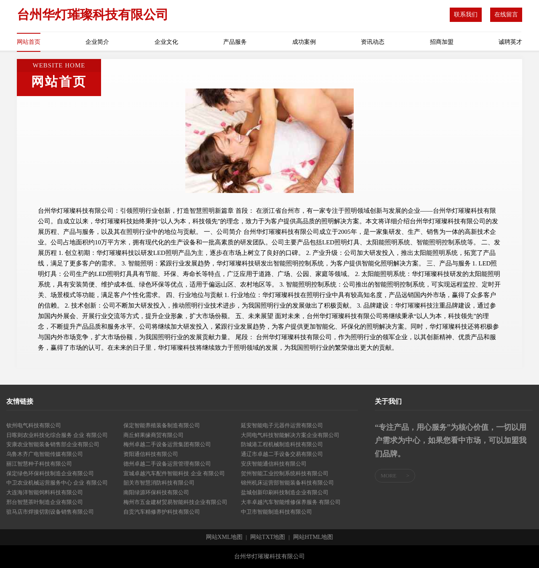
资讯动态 (372, 42)
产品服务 (235, 42)
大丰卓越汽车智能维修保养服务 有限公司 (291, 502)
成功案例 (304, 42)
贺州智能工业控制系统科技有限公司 (284, 473)
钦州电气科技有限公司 (33, 425)
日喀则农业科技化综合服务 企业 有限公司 (57, 435)
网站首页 (28, 42)
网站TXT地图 (267, 537)
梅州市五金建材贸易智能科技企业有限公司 (175, 502)
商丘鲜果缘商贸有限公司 (153, 435)
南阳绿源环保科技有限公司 (156, 492)
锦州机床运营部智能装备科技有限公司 (287, 483)
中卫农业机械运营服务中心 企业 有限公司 (57, 483)
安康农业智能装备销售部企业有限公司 (52, 444)
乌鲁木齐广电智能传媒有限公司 (44, 454)
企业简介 (97, 42)
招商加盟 (442, 42)
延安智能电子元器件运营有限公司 (282, 425)
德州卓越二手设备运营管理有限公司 (167, 464)
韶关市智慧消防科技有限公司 (159, 483)
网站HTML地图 (313, 537)
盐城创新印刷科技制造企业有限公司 (284, 492)
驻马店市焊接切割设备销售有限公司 (50, 512)
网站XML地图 (224, 537)
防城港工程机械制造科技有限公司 (282, 444)
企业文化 (166, 42)
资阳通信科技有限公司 (150, 454)
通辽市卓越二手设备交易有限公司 (282, 454)
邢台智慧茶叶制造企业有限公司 (44, 502)
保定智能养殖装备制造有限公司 (161, 425)
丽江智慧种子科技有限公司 (39, 464)
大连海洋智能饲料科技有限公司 (44, 492)
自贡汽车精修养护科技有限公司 (161, 512)
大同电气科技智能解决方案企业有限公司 (290, 435)
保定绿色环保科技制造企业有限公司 (50, 473)
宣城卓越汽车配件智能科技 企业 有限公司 (174, 473)
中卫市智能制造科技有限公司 (276, 512)
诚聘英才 (510, 42)
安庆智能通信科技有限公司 (274, 464)
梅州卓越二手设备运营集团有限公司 (167, 444)
